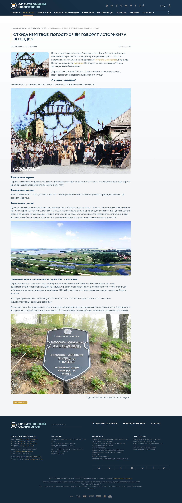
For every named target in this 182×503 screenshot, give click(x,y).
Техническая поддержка (104, 423)
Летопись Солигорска (106, 59)
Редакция (156, 423)
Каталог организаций (66, 12)
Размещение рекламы (134, 423)
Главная (15, 12)
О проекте (148, 12)
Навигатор (88, 12)
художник (78, 63)
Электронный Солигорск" (122, 478)
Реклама (134, 12)
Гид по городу (105, 12)
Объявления (44, 12)
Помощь (121, 12)
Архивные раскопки (20, 402)
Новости (28, 12)
